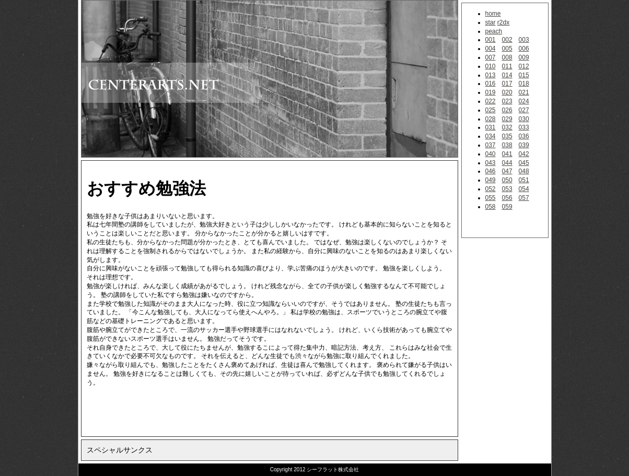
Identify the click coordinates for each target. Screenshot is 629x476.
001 (490, 39)
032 (507, 127)
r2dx (503, 22)
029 (507, 119)
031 (490, 127)
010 (490, 66)
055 (490, 197)
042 (524, 154)
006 (524, 48)
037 (490, 145)
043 (490, 162)
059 (507, 206)
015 (524, 75)
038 (507, 145)
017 (507, 83)
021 (524, 92)
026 (507, 110)
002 (507, 39)
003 (524, 39)
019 (490, 92)
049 (490, 180)
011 (507, 66)
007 (490, 57)
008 (507, 57)
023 (507, 101)
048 (524, 171)
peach (494, 31)
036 (524, 136)
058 (490, 206)
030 (524, 119)
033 (524, 127)
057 (524, 197)
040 (490, 154)
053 (507, 189)
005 (507, 48)
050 (507, 180)
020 (507, 92)
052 (490, 189)
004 (490, 48)
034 (490, 136)
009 (524, 57)
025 (490, 110)
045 (524, 162)
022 (490, 101)
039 (524, 145)
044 (507, 162)
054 (524, 189)
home (493, 13)
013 (490, 75)
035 (507, 136)
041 (507, 154)
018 (524, 83)
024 (524, 101)
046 (490, 171)
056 (507, 197)
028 (490, 119)
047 (507, 171)
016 (490, 83)
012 (524, 66)
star (490, 22)
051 (524, 180)
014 (507, 75)
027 (524, 110)
